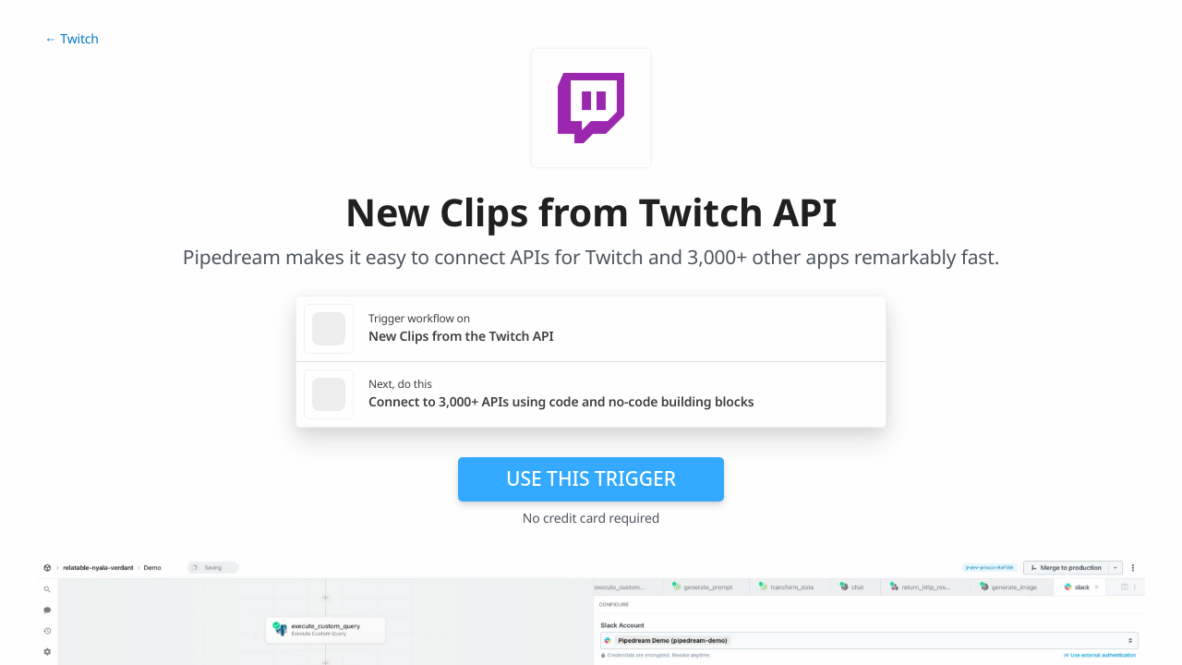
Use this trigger (591, 478)
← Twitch (71, 39)
